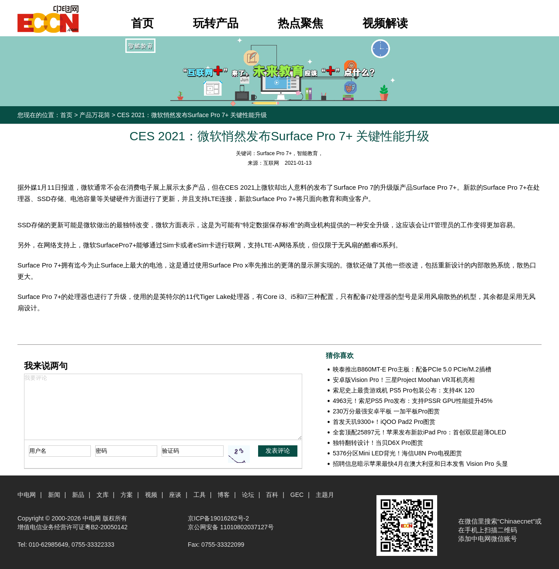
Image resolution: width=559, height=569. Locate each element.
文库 (103, 494)
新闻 (54, 494)
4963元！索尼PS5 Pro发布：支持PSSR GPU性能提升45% (413, 400)
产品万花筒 (94, 114)
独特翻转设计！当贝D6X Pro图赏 (378, 442)
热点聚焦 (300, 23)
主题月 (325, 494)
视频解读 (385, 23)
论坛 (248, 494)
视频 (151, 494)
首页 (142, 23)
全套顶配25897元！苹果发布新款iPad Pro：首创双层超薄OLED (419, 432)
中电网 (26, 494)
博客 (223, 494)
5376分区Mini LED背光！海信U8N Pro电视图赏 (397, 453)
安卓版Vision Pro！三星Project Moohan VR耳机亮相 (404, 379)
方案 (127, 494)
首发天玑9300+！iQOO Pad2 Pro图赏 (384, 421)
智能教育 (307, 153)
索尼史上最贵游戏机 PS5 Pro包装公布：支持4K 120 (403, 390)
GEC (297, 494)
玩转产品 (215, 23)
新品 (78, 494)
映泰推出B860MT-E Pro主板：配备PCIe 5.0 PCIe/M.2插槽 (412, 369)
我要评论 (163, 407)
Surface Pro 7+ (274, 153)
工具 (199, 494)
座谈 (175, 494)
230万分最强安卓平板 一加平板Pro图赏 (386, 411)
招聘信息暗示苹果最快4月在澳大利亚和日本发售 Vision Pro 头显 (420, 463)
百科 (272, 494)
